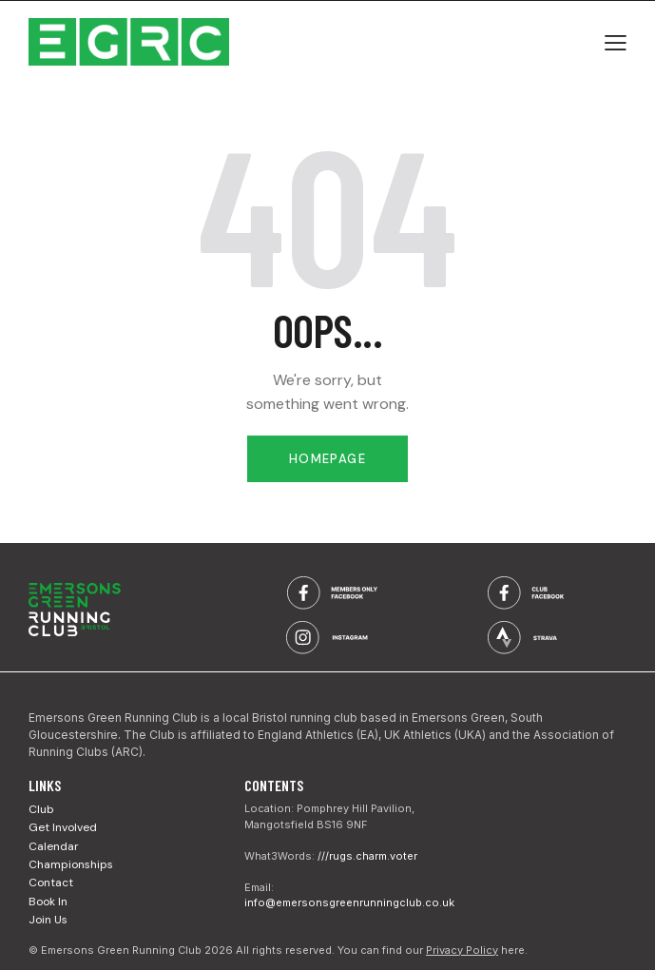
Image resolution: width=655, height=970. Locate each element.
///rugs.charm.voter (367, 856)
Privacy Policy (462, 950)
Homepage (327, 459)
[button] (615, 41)
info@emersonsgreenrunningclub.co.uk (349, 902)
